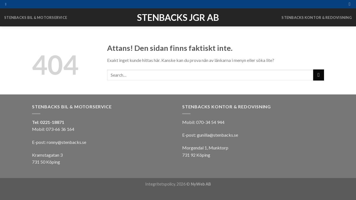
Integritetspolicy (160, 184)
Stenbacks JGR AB (178, 17)
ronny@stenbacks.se (66, 142)
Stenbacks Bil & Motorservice (35, 17)
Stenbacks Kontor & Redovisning (316, 17)
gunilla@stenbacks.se (217, 135)
